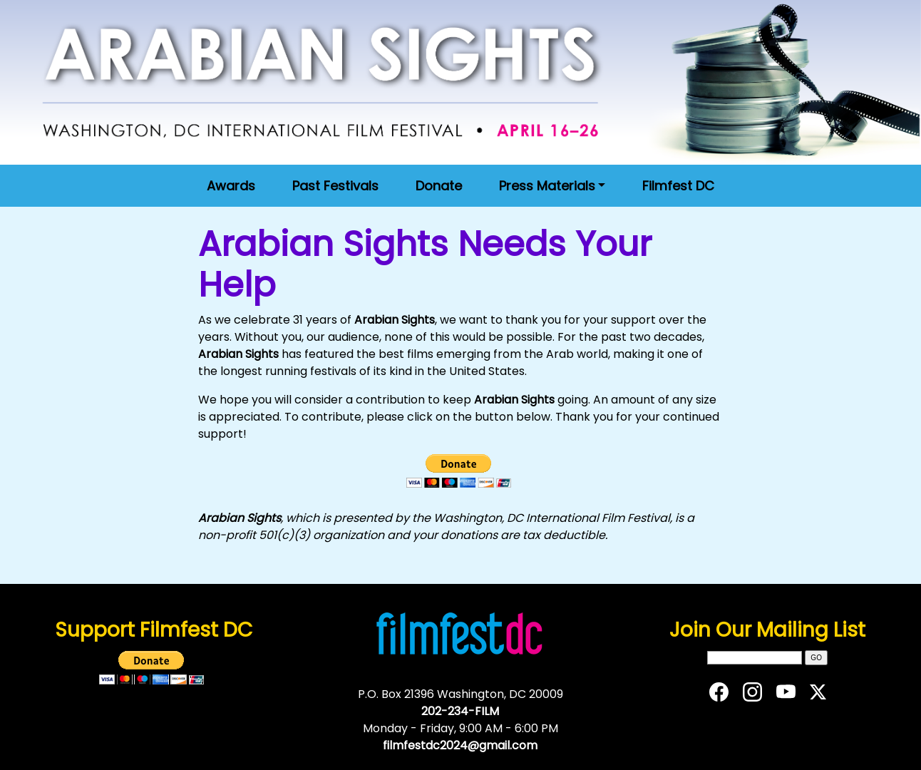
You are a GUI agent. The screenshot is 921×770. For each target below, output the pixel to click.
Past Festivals (335, 186)
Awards (231, 186)
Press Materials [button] (547, 186)
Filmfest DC (678, 186)
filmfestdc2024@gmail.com (460, 745)
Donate (439, 186)
